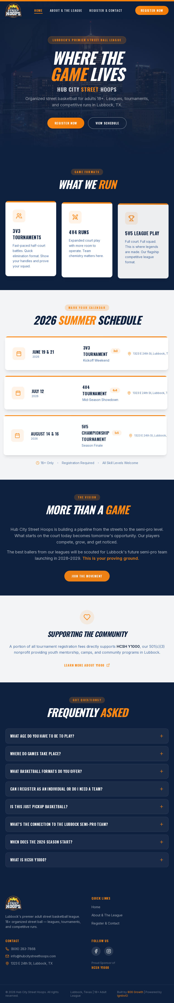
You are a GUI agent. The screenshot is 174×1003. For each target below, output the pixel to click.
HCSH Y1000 (100, 967)
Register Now (152, 10)
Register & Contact (105, 10)
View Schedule (107, 123)
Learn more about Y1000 (87, 666)
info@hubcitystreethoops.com (30, 956)
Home (38, 10)
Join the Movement (87, 578)
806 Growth (135, 992)
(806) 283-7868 (20, 949)
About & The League (66, 10)
